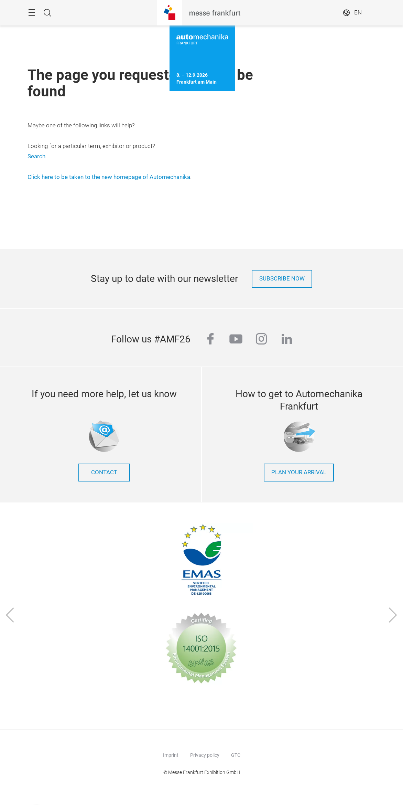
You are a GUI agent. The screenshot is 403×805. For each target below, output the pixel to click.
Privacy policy (204, 755)
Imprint (170, 755)
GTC (235, 755)
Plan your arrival (298, 472)
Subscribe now (282, 278)
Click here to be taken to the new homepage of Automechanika (109, 177)
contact (104, 472)
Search (36, 156)
